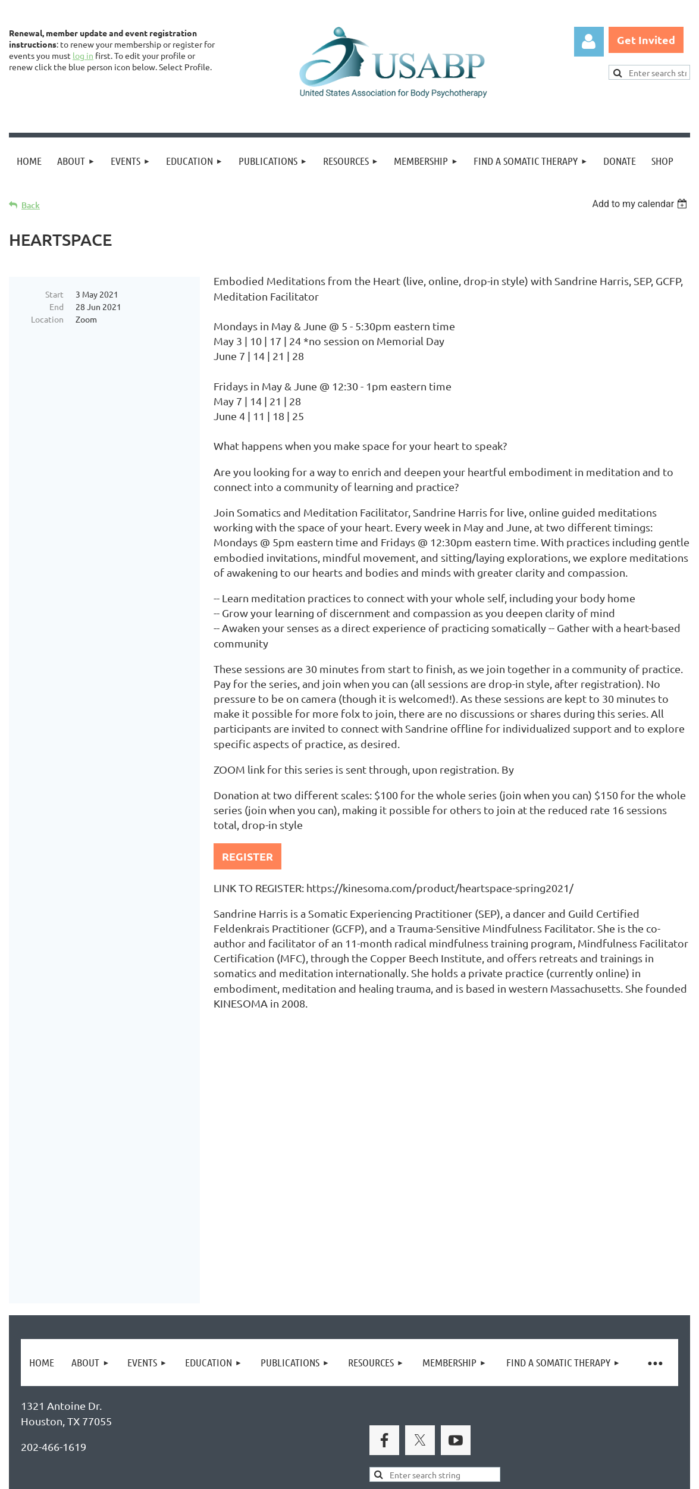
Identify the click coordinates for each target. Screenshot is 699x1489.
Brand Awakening (175, 1246)
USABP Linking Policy (385, 1422)
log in (83, 55)
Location (47, 319)
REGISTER (247, 856)
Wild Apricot (548, 1474)
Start (54, 294)
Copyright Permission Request (248, 1422)
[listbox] (641, 203)
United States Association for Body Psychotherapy (208, 1273)
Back (30, 205)
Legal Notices (131, 1422)
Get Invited (646, 39)
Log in (589, 42)
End (56, 306)
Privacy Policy (54, 1422)
